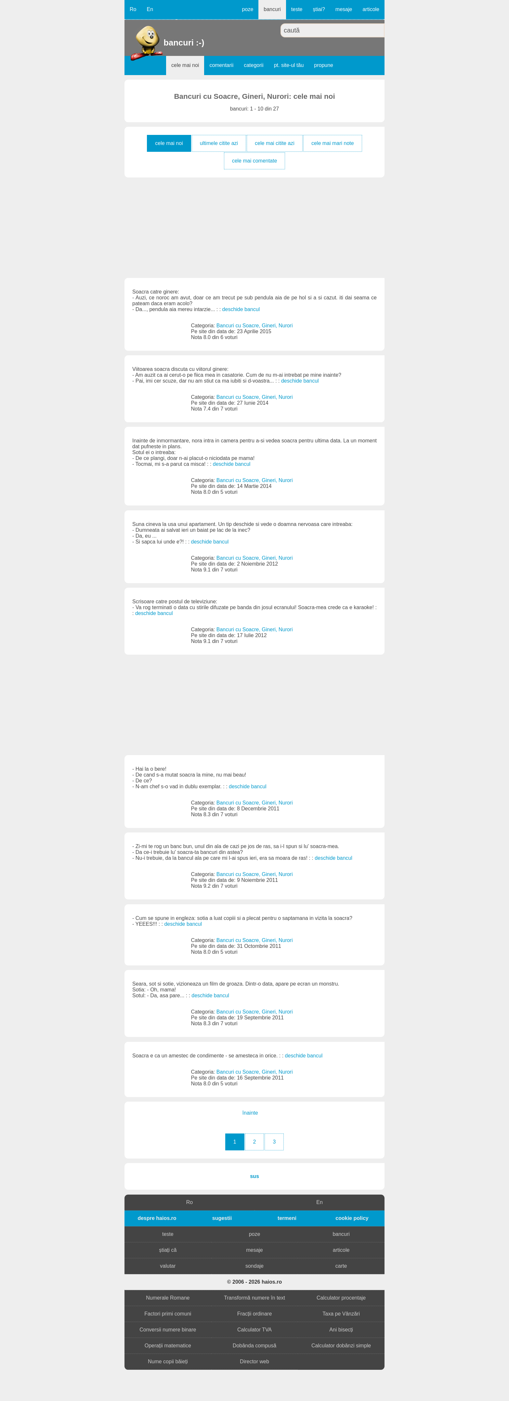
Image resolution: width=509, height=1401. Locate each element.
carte (341, 1266)
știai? (319, 9)
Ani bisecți (341, 1329)
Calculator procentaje (341, 1298)
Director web (254, 1361)
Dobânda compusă (254, 1345)
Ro (133, 9)
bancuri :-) (164, 42)
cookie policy (351, 1218)
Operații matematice (168, 1345)
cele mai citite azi (274, 143)
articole (370, 9)
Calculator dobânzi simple (341, 1345)
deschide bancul (241, 309)
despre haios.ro (156, 1218)
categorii (253, 65)
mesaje (343, 9)
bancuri (272, 9)
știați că (167, 1250)
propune (323, 65)
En (150, 9)
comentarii (221, 65)
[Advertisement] (254, 227)
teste (297, 9)
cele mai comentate (254, 161)
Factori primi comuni (167, 1313)
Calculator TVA (254, 1329)
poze (248, 9)
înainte (250, 1113)
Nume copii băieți (168, 1361)
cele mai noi (185, 65)
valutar (168, 1266)
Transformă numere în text (254, 1298)
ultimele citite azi (219, 143)
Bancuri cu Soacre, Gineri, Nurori (254, 325)
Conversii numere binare (167, 1329)
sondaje (254, 1266)
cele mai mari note (332, 143)
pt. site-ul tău (289, 65)
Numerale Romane (167, 1298)
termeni (287, 1218)
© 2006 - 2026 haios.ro (254, 1282)
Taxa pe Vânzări (341, 1313)
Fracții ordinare (254, 1313)
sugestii (222, 1218)
